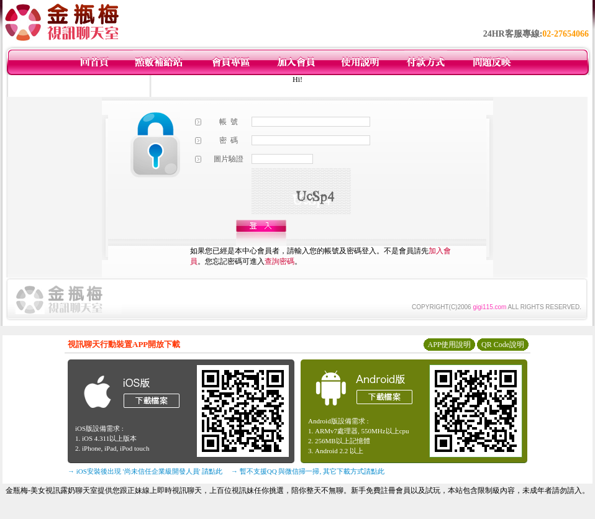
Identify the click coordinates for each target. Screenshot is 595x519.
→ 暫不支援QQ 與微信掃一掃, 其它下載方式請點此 (307, 471)
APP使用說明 (449, 344)
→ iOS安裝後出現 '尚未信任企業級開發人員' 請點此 (145, 471)
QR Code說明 (502, 344)
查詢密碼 (279, 261)
